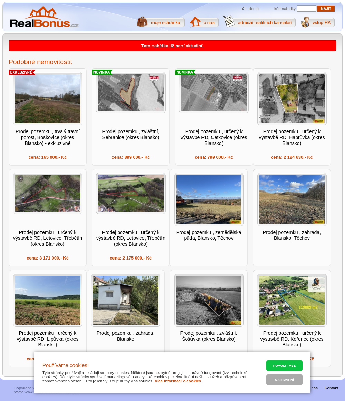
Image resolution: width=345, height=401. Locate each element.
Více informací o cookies (178, 381)
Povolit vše (284, 366)
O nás (312, 388)
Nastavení (284, 380)
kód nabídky (285, 9)
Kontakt (331, 388)
